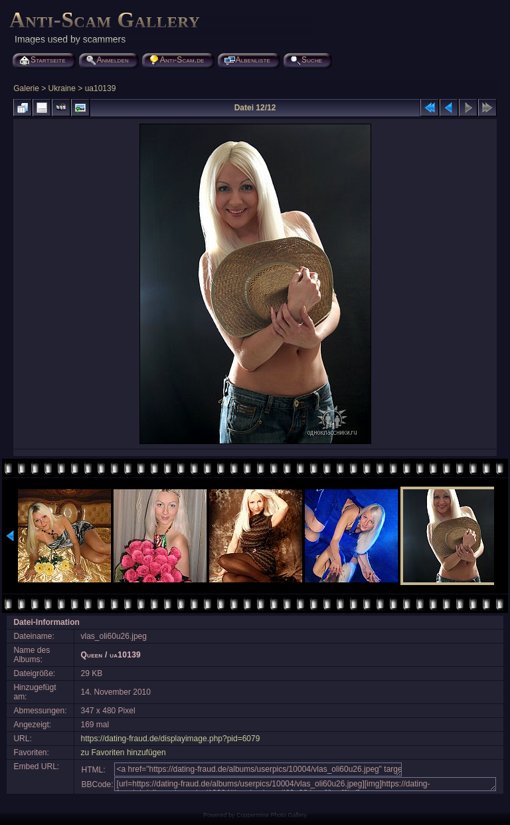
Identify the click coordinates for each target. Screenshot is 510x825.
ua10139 (100, 88)
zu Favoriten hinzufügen (123, 752)
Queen (92, 654)
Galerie (26, 88)
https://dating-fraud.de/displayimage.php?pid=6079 (170, 738)
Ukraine (62, 88)
